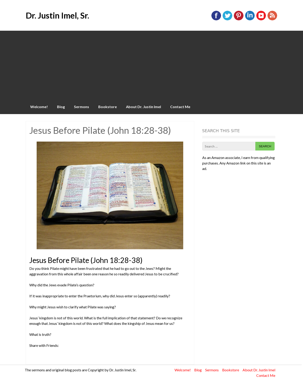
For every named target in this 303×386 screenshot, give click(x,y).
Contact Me (180, 106)
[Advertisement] (151, 65)
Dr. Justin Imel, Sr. (57, 15)
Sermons (81, 106)
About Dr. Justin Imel (143, 106)
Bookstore (107, 106)
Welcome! (39, 106)
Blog (61, 106)
